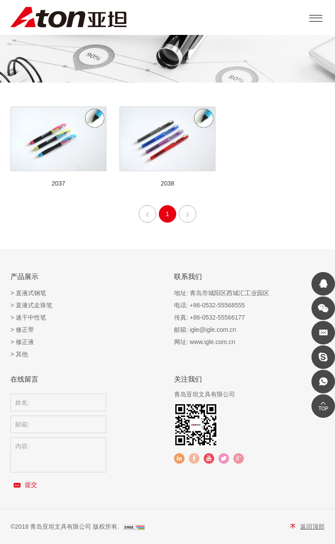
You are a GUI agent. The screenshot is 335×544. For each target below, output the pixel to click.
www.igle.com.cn (212, 341)
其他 (22, 354)
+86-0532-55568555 (217, 305)
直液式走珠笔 (34, 305)
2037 (58, 183)
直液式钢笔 (31, 292)
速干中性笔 (31, 317)
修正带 (25, 329)
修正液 (25, 341)
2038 (167, 183)
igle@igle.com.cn (213, 329)
